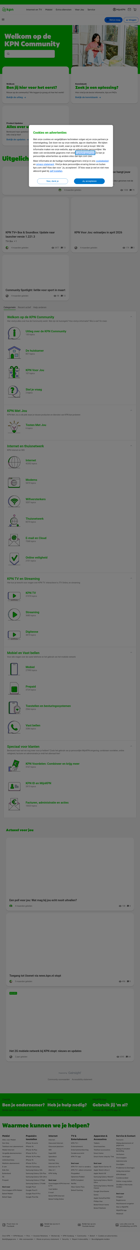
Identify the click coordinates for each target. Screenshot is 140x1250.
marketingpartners (85, 152)
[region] (71, 156)
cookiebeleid (102, 161)
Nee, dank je (53, 181)
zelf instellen (56, 171)
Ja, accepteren (89, 181)
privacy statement (45, 164)
